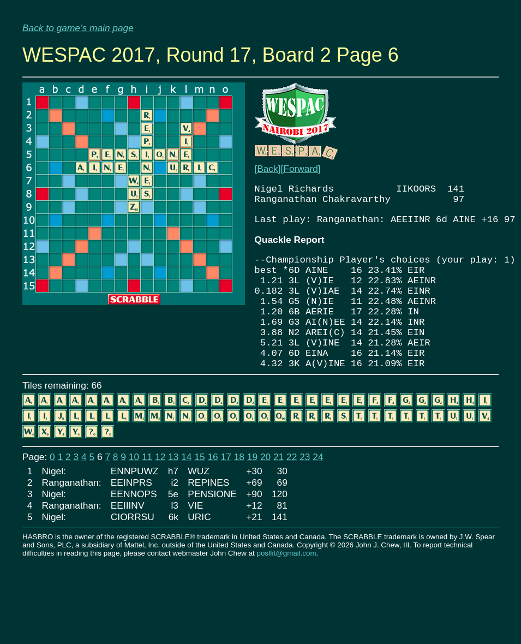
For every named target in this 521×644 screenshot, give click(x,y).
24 (318, 495)
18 (239, 495)
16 (212, 495)
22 (291, 495)
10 (134, 495)
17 (226, 495)
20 (265, 495)
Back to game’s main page (78, 27)
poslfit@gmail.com (286, 591)
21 (278, 495)
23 (305, 495)
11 (147, 495)
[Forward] (300, 168)
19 (252, 495)
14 (186, 495)
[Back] (267, 168)
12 (160, 495)
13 (173, 495)
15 (199, 495)
